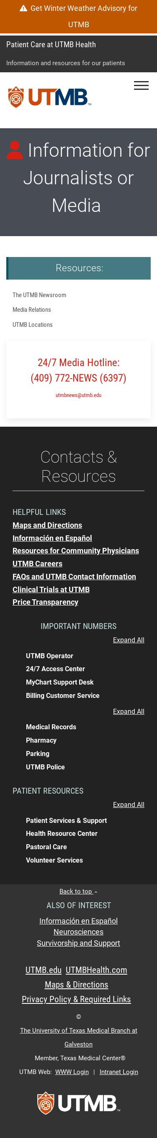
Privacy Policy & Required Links (76, 999)
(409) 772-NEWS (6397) (78, 378)
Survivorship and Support (78, 943)
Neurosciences (78, 932)
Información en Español (78, 921)
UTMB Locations (33, 324)
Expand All (128, 640)
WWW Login (72, 1072)
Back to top (78, 891)
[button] (141, 85)
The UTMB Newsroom (39, 295)
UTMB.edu (44, 970)
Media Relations (32, 309)
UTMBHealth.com (96, 970)
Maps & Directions (76, 985)
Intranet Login (119, 1072)
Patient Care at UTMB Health (51, 44)
